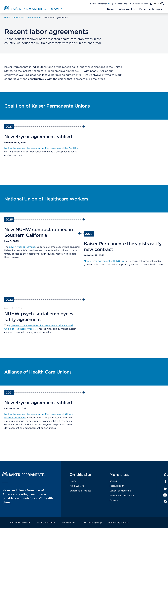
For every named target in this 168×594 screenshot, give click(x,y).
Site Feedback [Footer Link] (68, 522)
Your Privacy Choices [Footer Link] (118, 522)
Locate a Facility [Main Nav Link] (140, 4)
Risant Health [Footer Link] (117, 485)
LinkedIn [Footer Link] (165, 488)
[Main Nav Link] (99, 3)
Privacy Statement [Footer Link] (46, 522)
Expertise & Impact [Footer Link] (80, 490)
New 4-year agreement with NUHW (104, 261)
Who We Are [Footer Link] (77, 485)
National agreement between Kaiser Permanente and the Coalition (41, 148)
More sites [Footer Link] (119, 474)
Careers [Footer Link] (114, 500)
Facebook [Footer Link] (165, 481)
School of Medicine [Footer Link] (120, 490)
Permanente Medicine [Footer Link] (122, 495)
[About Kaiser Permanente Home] (33, 8)
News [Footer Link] (73, 481)
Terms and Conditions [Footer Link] (19, 522)
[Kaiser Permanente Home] (23, 475)
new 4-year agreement (22, 247)
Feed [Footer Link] (165, 501)
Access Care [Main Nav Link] (121, 4)
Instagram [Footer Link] (165, 495)
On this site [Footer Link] (80, 474)
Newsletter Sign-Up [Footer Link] (92, 522)
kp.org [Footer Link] (113, 481)
